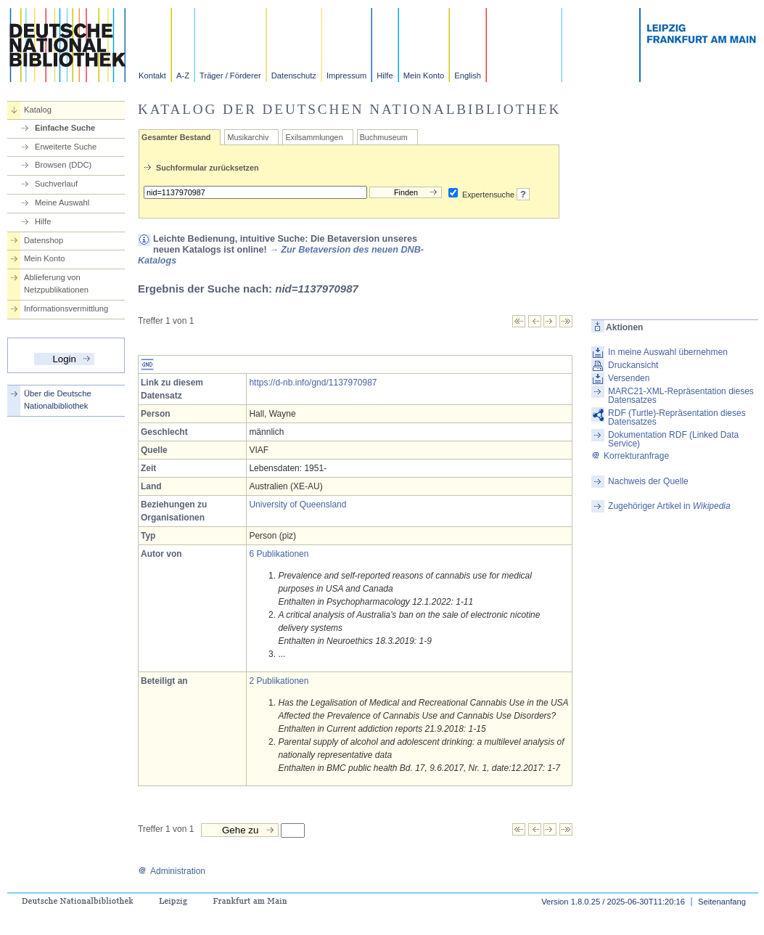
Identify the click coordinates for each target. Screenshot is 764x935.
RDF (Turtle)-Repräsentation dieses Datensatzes (677, 417)
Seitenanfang (722, 901)
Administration (171, 871)
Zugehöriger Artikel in (669, 506)
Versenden (628, 378)
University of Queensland (297, 504)
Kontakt (152, 75)
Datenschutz (293, 75)
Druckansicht (633, 365)
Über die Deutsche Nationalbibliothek (57, 399)
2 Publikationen (278, 681)
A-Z (182, 75)
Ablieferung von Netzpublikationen (56, 283)
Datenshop (43, 240)
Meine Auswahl (62, 202)
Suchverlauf (56, 183)
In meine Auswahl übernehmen (668, 352)
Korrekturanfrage (630, 456)
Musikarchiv (247, 137)
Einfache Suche (65, 127)
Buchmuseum (384, 137)
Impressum (346, 75)
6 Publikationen (278, 554)
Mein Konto (424, 75)
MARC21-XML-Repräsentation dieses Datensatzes (681, 395)
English (467, 75)
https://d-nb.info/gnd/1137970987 (313, 382)
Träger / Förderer (230, 75)
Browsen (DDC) (63, 164)
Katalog (38, 109)
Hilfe (385, 75)
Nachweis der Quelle (648, 481)
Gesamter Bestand (175, 137)
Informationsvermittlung (66, 308)
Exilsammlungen (313, 137)
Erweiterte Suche (65, 146)
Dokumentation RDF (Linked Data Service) (673, 439)
